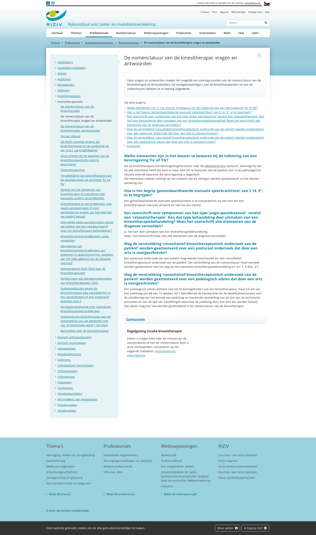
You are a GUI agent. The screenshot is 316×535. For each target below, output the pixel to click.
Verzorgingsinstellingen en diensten (128, 461)
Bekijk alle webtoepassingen (180, 494)
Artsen (62, 73)
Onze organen (228, 461)
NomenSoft (168, 455)
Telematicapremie (72, 170)
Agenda (224, 12)
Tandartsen (65, 388)
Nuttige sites (255, 12)
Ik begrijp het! (255, 528)
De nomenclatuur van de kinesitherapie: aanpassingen (80, 128)
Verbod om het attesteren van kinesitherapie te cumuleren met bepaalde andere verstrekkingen (82, 194)
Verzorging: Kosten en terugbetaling (70, 455)
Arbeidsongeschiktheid (61, 472)
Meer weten (227, 528)
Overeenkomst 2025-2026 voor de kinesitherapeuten (83, 271)
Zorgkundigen (67, 410)
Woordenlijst (238, 12)
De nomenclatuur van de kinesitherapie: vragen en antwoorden (86, 118)
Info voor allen (113, 472)
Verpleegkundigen (70, 394)
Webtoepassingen (156, 33)
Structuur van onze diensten (237, 455)
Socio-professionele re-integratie (68, 483)
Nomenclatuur (126, 33)
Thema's (76, 33)
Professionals (101, 33)
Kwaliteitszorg (55, 461)
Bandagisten (66, 85)
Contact (205, 12)
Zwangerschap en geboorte (64, 478)
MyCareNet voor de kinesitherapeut (84, 331)
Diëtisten (64, 90)
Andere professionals (118, 466)
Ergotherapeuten (69, 96)
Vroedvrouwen (67, 405)
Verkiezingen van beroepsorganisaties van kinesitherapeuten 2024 (86, 281)
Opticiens (64, 360)
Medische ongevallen (60, 466)
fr (53, 3)
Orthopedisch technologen (76, 365)
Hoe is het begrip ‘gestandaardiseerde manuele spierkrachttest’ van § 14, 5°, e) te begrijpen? (189, 112)
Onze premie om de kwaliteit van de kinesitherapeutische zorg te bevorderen (84, 160)
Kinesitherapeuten (128, 42)
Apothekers (65, 62)
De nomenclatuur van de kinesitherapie (77, 109)
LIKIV (255, 33)
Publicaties (183, 33)
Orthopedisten (67, 371)
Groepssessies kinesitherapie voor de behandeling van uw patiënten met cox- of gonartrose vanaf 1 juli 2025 (85, 321)
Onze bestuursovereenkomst (237, 466)
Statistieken (207, 33)
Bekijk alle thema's (60, 494)
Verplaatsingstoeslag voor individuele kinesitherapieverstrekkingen (85, 309)
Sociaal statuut (70, 136)
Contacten (134, 146)
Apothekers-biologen (72, 68)
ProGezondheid (171, 461)
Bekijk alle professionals (120, 494)
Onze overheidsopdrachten (236, 478)
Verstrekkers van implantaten (77, 399)
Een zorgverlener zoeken (177, 466)
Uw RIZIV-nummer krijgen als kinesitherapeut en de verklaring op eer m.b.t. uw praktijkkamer (84, 146)
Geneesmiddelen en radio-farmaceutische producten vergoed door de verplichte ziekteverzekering (185, 476)
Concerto (167, 486)
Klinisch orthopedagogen (74, 337)
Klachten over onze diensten (237, 472)
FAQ (241, 33)
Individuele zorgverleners (99, 42)
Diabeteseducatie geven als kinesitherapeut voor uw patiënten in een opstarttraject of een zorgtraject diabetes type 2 (85, 295)
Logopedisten (67, 348)
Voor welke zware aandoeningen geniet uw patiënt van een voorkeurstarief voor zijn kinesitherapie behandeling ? (86, 226)
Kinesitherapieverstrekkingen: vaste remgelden (84, 238)
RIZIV (227, 33)
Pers (214, 12)
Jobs (267, 12)
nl (48, 3)
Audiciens (64, 79)
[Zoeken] (244, 23)
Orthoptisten (66, 377)
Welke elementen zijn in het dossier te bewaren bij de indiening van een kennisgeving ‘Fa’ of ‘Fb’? (192, 108)
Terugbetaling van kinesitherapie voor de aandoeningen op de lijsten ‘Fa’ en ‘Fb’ (86, 180)
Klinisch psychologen (72, 343)
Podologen (65, 382)
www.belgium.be (252, 3)
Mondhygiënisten (69, 354)
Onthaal (57, 33)
